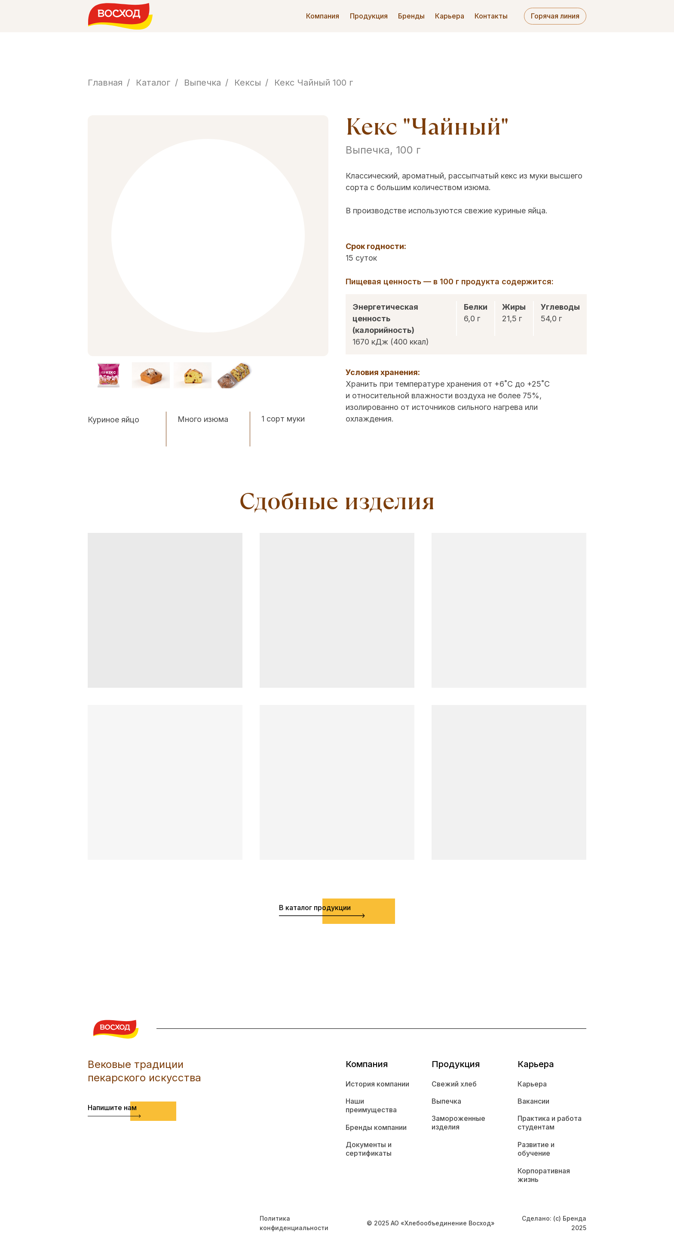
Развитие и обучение (536, 1149)
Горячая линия (555, 16)
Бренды (411, 16)
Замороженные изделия (458, 1123)
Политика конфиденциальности (294, 1223)
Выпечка (202, 82)
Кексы (247, 82)
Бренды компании (376, 1127)
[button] (114, 1116)
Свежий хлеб (454, 1084)
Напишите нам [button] (112, 1107)
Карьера (532, 1084)
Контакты (491, 16)
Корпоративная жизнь (544, 1175)
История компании (377, 1084)
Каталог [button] (153, 82)
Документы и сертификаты (369, 1149)
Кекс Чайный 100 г (313, 82)
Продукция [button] (369, 16)
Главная (105, 82)
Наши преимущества (371, 1105)
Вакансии (533, 1101)
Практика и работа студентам (550, 1123)
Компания (322, 16)
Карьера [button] (449, 16)
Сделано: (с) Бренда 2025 (554, 1223)
